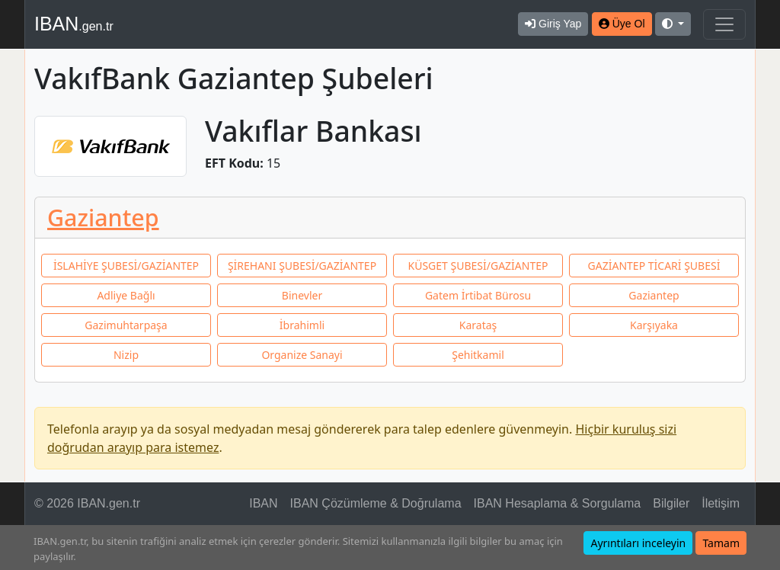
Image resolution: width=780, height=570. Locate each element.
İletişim (721, 503)
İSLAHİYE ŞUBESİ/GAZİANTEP (126, 265)
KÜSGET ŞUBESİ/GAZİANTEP (478, 265)
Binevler (302, 295)
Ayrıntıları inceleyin (638, 543)
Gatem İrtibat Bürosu (478, 295)
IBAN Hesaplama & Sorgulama (557, 503)
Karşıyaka (654, 325)
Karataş (478, 325)
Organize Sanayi (301, 354)
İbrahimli (302, 325)
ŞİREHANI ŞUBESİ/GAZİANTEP (302, 265)
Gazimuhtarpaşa (126, 325)
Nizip (126, 354)
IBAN (73, 23)
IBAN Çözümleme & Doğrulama (376, 503)
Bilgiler (671, 503)
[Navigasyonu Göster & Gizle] (724, 24)
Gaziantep (103, 217)
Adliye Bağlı (126, 295)
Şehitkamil (478, 354)
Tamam (721, 543)
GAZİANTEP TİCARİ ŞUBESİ (654, 265)
